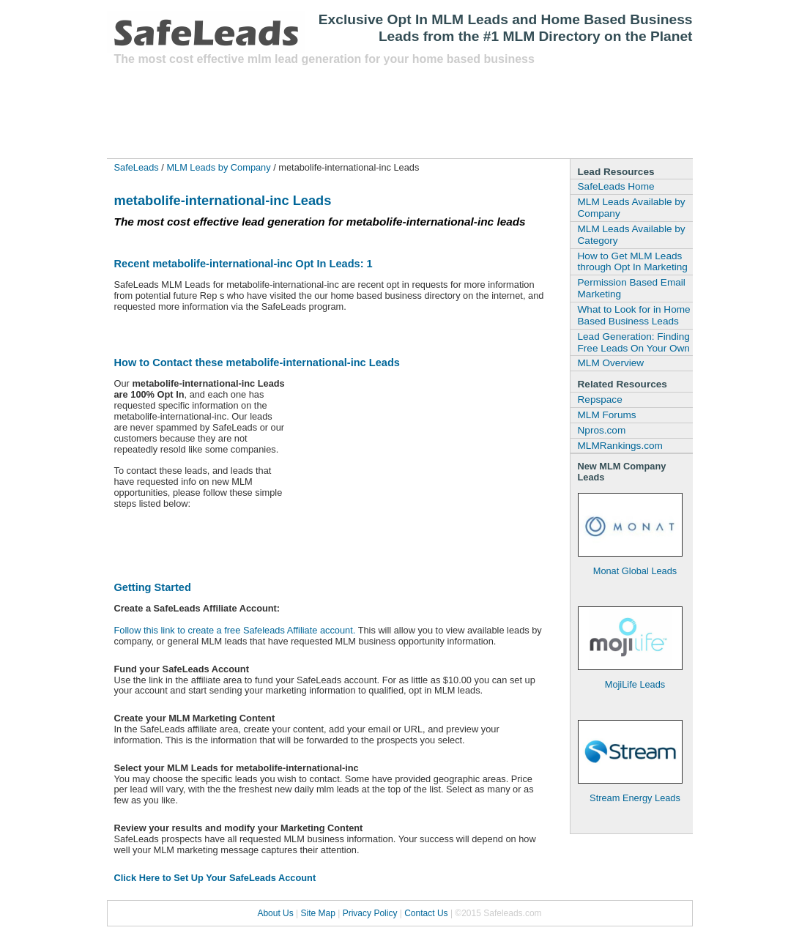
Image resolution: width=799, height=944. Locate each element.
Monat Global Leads (635, 570)
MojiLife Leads (635, 684)
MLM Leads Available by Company (631, 207)
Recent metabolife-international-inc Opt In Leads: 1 (243, 264)
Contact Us (425, 913)
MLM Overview (611, 362)
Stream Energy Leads (635, 797)
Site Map (318, 913)
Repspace (600, 399)
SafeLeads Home (616, 186)
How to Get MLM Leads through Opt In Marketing (633, 261)
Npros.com (602, 430)
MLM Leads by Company (218, 167)
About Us (275, 913)
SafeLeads (136, 167)
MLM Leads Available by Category (631, 234)
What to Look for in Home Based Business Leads (634, 315)
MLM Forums (607, 414)
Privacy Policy (370, 913)
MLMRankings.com (620, 445)
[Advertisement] (380, 111)
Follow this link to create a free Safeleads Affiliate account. (235, 630)
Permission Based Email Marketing (631, 288)
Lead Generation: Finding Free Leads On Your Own (634, 342)
